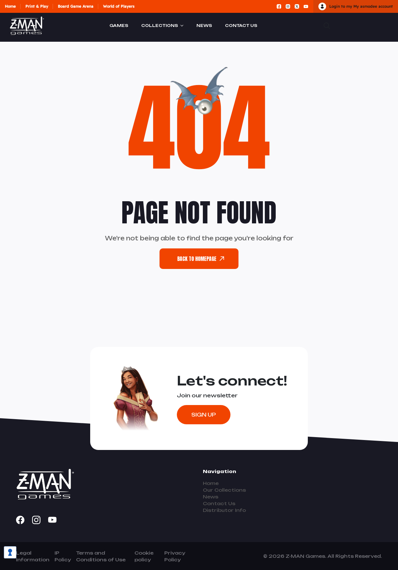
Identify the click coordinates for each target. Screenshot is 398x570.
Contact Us (241, 25)
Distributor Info (224, 510)
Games (118, 25)
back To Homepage (200, 259)
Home (10, 6)
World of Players (118, 6)
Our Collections (224, 490)
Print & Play (36, 6)
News (204, 25)
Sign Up (203, 414)
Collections (159, 25)
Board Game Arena (75, 6)
